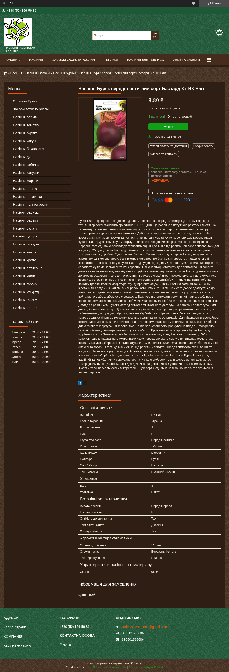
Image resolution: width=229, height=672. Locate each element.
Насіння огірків (25, 117)
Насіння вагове (25, 308)
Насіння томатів (26, 125)
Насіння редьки (25, 220)
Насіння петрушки (27, 196)
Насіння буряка (64, 73)
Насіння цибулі (25, 236)
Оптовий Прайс (25, 101)
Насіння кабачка (26, 165)
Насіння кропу (24, 260)
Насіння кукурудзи (27, 292)
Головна (12, 59)
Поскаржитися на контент (109, 667)
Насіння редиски (26, 212)
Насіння (36, 59)
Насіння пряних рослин (31, 204)
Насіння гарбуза (26, 244)
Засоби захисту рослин (31, 109)
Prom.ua (136, 663)
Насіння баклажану (28, 149)
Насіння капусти (26, 173)
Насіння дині (23, 157)
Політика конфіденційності (146, 667)
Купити (168, 126)
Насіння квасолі (25, 252)
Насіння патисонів (27, 268)
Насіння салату (25, 228)
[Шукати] (155, 35)
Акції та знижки (186, 59)
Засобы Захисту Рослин (73, 59)
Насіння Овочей (37, 73)
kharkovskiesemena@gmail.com (143, 627)
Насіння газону (25, 300)
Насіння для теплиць (145, 59)
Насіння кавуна (25, 141)
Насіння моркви (25, 181)
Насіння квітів (24, 276)
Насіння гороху (25, 284)
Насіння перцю (25, 188)
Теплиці (111, 59)
